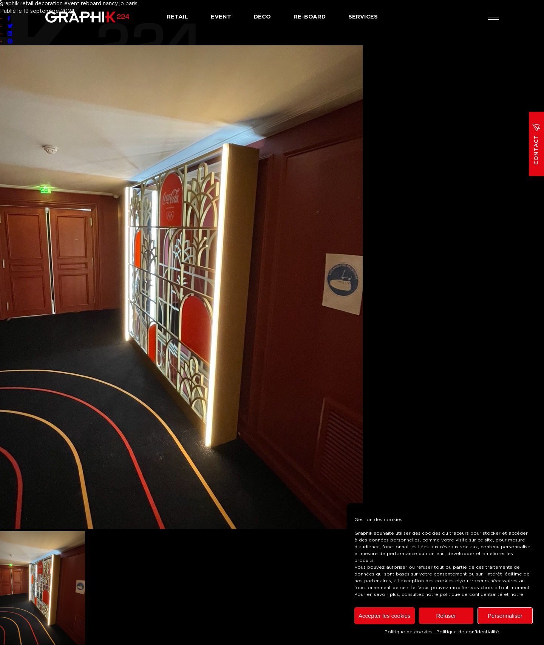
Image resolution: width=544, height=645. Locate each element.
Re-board (310, 17)
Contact (536, 144)
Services (363, 17)
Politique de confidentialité (467, 632)
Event (221, 17)
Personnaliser (505, 616)
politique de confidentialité (471, 594)
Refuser (446, 616)
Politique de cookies (409, 632)
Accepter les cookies (385, 616)
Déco (262, 17)
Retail (177, 17)
